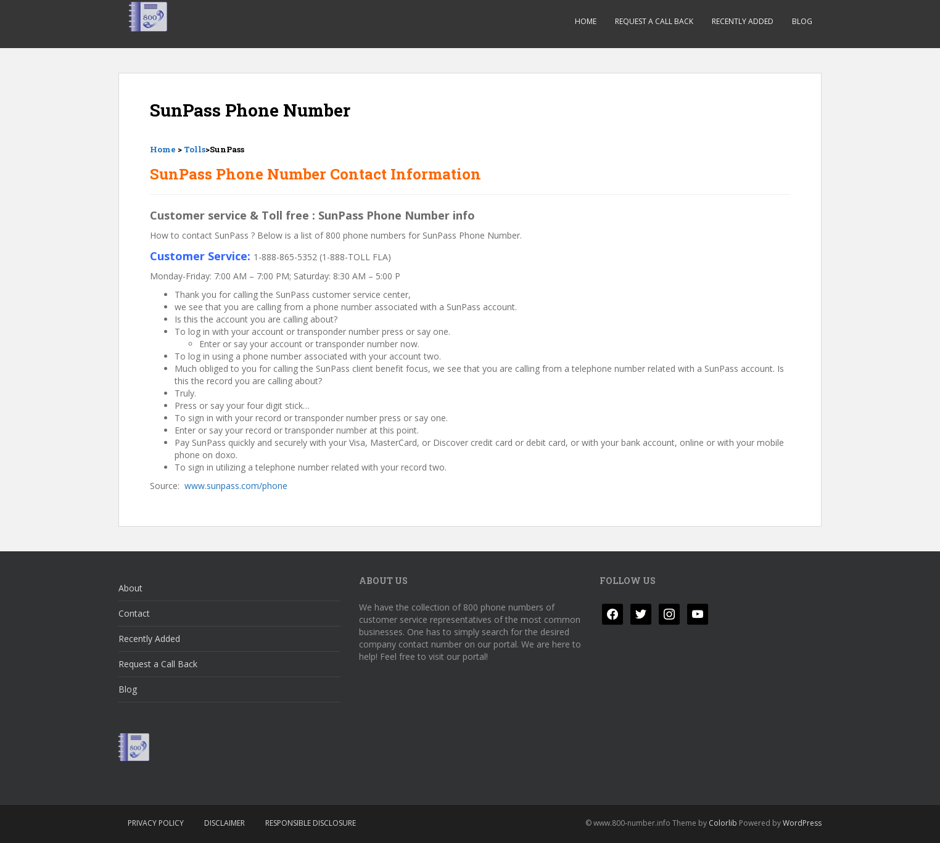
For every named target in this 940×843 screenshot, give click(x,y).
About (130, 588)
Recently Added (742, 21)
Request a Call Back (654, 21)
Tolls (194, 149)
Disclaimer (224, 823)
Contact (134, 613)
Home (585, 21)
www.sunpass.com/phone (235, 485)
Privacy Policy (156, 823)
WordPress (802, 823)
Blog (802, 21)
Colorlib (723, 823)
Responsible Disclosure (310, 823)
